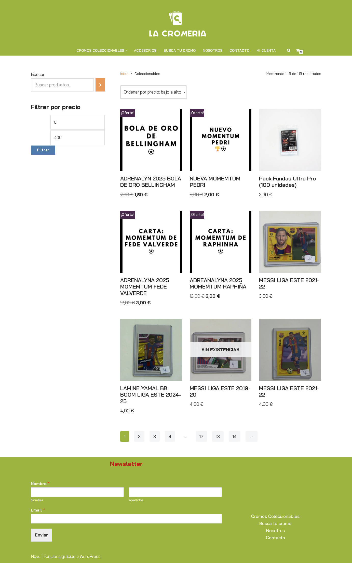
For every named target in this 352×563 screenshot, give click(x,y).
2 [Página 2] (139, 436)
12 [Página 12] (201, 436)
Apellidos (136, 500)
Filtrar (43, 150)
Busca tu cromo (180, 50)
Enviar (41, 535)
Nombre (40, 483)
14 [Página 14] (235, 436)
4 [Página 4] (170, 436)
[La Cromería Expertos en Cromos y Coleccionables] (176, 23)
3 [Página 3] (154, 436)
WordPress (90, 556)
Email (38, 510)
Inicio (124, 73)
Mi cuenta (266, 50)
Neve (35, 556)
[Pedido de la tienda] (153, 92)
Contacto (239, 50)
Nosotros (212, 50)
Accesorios (145, 50)
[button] (126, 50)
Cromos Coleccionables (275, 516)
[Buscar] (289, 50)
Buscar (38, 74)
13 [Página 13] (218, 436)
